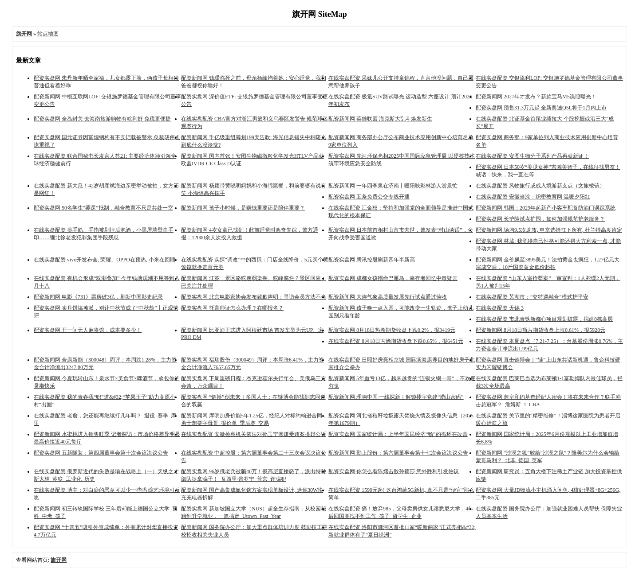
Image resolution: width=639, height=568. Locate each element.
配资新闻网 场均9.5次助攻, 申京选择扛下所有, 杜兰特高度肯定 (549, 230)
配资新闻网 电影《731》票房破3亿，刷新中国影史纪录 (98, 297)
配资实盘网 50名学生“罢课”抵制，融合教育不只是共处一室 (103, 208)
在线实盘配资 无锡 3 (500, 308)
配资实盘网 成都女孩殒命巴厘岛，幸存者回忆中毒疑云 (393, 278)
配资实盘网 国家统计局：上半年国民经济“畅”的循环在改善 (398, 434)
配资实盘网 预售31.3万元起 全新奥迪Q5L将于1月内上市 (541, 108)
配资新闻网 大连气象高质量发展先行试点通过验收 (387, 297)
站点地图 (48, 34)
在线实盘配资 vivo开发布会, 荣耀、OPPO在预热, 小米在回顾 (104, 260)
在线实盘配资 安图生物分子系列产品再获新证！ (532, 156)
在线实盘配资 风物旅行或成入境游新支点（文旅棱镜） (540, 186)
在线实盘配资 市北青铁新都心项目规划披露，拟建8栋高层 (544, 319)
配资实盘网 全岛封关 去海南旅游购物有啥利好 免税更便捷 (102, 119)
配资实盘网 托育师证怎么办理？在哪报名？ (232, 308)
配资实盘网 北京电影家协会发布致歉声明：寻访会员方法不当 (253, 297)
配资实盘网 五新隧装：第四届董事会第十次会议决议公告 (101, 453)
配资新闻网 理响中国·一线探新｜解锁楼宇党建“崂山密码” (396, 397)
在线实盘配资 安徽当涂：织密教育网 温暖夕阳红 (533, 197)
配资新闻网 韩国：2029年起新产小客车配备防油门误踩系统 (545, 208)
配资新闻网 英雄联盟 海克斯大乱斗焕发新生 (380, 119)
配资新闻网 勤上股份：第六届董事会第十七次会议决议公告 (398, 453)
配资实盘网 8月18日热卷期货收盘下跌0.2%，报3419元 (391, 330)
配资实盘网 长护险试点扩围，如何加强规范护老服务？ (540, 219)
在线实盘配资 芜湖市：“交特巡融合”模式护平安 (532, 297)
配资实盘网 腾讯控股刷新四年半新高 (371, 260)
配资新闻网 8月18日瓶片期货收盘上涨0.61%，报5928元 (540, 330)
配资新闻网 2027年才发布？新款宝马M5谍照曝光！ (536, 96)
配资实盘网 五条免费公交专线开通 (369, 197)
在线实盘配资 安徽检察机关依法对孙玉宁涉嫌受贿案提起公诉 (253, 434)
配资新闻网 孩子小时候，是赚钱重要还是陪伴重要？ (243, 208)
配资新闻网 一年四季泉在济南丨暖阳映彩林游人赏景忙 (393, 186)
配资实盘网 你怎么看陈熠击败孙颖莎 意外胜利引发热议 (393, 471)
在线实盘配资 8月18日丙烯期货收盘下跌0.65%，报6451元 (395, 341)
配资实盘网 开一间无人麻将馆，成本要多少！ (88, 330)
